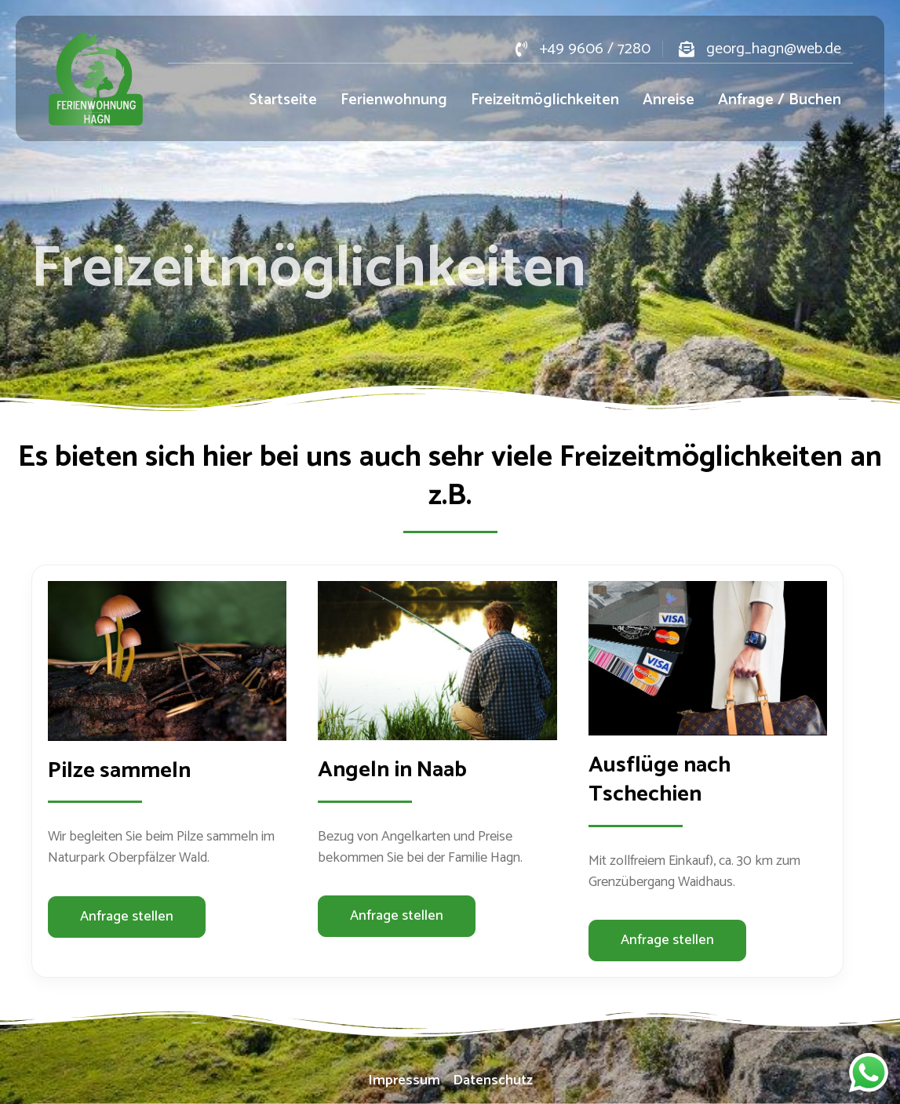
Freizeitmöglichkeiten (545, 100)
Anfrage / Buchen (779, 100)
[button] (127, 917)
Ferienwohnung (394, 100)
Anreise (668, 100)
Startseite (283, 100)
